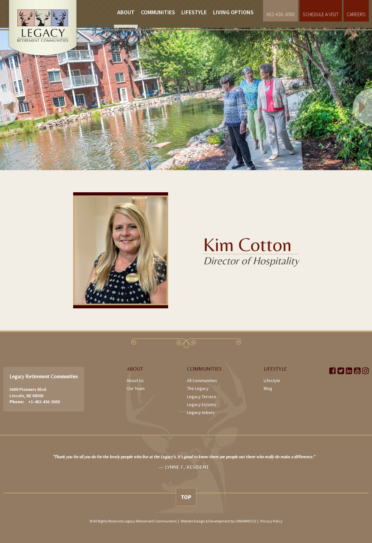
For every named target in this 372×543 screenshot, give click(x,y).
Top (186, 497)
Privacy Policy (271, 521)
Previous (19, 99)
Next (353, 99)
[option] (186, 99)
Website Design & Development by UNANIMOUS (218, 521)
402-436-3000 (280, 14)
